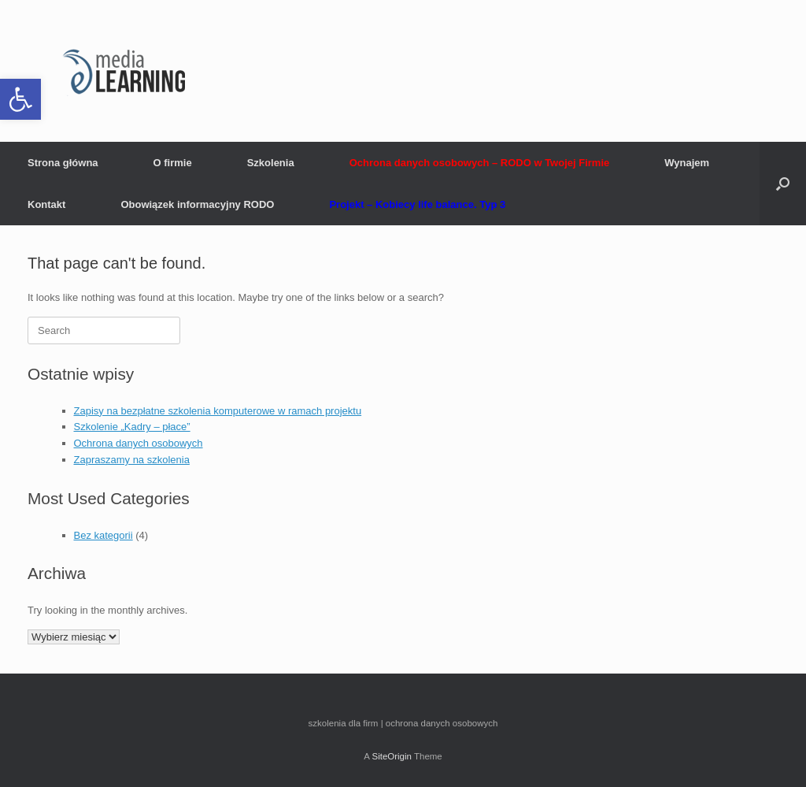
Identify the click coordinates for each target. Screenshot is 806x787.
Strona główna (63, 163)
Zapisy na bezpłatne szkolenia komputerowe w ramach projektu (218, 411)
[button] (20, 99)
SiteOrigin (392, 756)
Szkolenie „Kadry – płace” (132, 426)
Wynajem (686, 163)
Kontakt (46, 204)
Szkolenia (270, 163)
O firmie (172, 163)
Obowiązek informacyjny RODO (197, 204)
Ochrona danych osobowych (138, 443)
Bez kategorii (103, 535)
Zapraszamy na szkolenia (132, 460)
